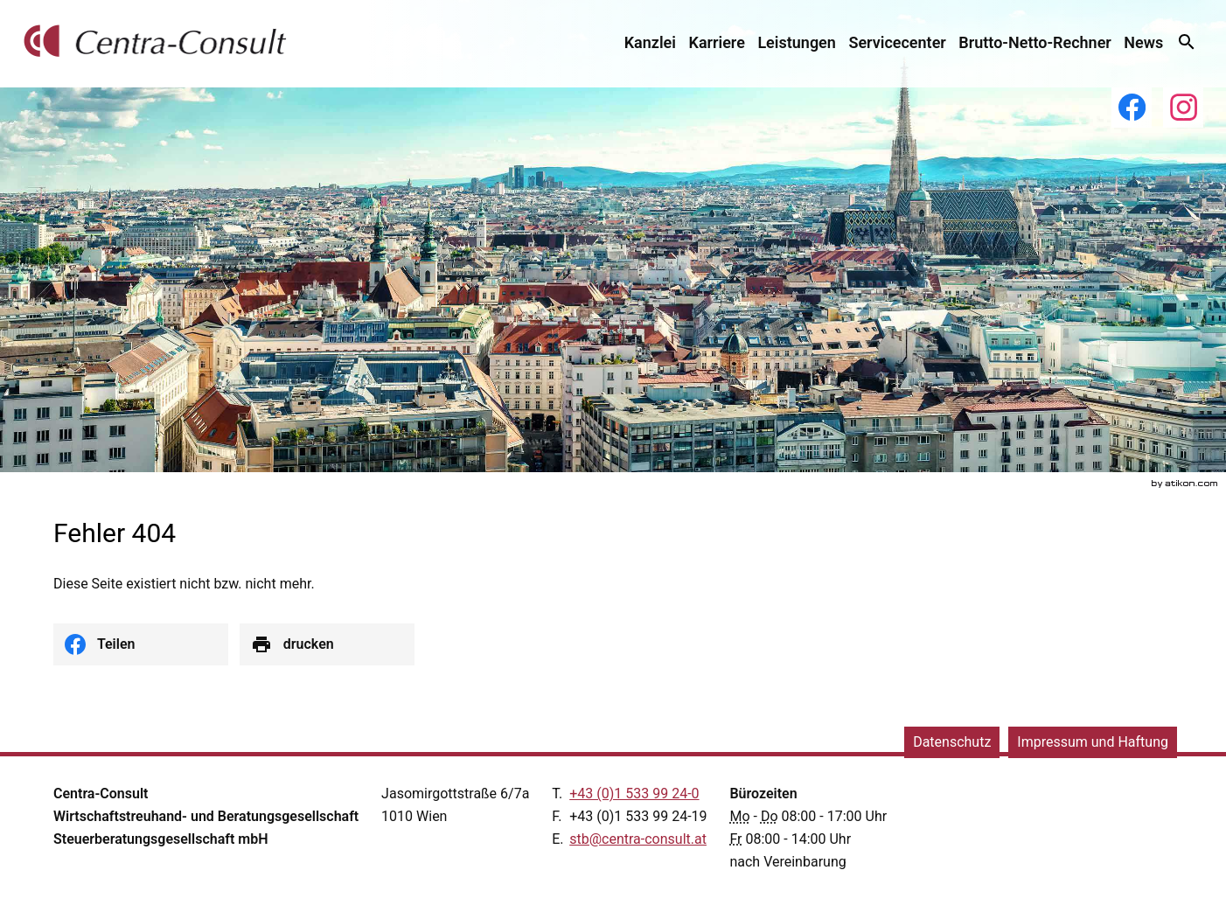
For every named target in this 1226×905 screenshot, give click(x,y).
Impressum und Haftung (1092, 742)
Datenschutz (952, 742)
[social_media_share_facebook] (140, 644)
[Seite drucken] (327, 644)
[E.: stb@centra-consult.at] (638, 839)
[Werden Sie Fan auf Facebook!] (1131, 107)
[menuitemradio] (716, 42)
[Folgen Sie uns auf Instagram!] (1183, 107)
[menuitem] (649, 42)
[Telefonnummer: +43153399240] (634, 794)
